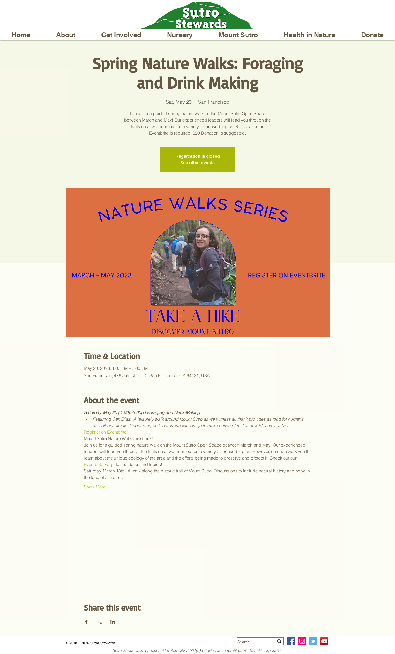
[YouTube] (324, 641)
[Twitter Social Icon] (313, 641)
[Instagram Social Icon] (302, 641)
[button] (65, 35)
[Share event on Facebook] (86, 622)
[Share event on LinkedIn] (112, 622)
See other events (197, 162)
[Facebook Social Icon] (291, 641)
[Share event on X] (99, 622)
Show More (94, 486)
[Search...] (251, 642)
